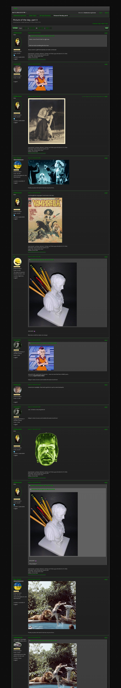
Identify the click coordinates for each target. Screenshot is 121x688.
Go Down (15, 28)
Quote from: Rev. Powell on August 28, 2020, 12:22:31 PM (43, 640)
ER (14, 257)
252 (47, 28)
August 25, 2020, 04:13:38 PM (34, 32)
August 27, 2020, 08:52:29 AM (34, 158)
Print (106, 28)
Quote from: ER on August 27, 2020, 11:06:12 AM (41, 485)
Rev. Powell (17, 158)
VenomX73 (17, 340)
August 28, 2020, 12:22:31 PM (34, 579)
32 (30, 28)
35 (39, 28)
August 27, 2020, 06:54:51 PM (34, 482)
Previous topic (97, 23)
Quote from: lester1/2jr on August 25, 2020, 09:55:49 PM (43, 343)
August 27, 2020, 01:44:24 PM (34, 340)
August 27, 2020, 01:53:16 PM (34, 384)
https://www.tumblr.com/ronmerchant (37, 59)
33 (33, 28)
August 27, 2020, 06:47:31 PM (34, 429)
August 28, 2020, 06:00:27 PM (34, 637)
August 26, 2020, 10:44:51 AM (34, 96)
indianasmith (18, 637)
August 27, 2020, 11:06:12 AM (34, 256)
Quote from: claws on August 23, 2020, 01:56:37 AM (42, 36)
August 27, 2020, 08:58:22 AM (34, 192)
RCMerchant (18, 33)
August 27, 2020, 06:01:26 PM (34, 407)
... (28, 28)
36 (42, 28)
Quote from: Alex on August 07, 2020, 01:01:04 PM (42, 259)
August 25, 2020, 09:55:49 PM (34, 64)
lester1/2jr (17, 64)
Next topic (105, 23)
